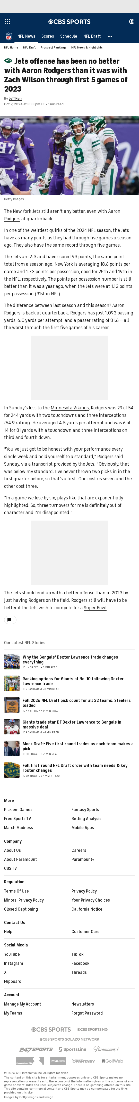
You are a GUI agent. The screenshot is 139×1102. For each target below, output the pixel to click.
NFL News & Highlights (87, 47)
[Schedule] (68, 36)
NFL (92, 230)
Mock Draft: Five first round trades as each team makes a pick (78, 746)
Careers (79, 850)
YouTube (12, 954)
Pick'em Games (18, 809)
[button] (110, 36)
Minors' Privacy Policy (24, 900)
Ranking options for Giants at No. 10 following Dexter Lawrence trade (73, 681)
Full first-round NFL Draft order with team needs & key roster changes (75, 768)
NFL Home (11, 47)
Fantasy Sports (85, 809)
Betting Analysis (86, 818)
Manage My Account (22, 1004)
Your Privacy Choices (91, 900)
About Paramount (20, 859)
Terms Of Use (16, 891)
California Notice (87, 909)
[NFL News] (26, 36)
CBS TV (10, 868)
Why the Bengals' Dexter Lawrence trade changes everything (70, 660)
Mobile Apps (83, 827)
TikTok (77, 954)
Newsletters (83, 1004)
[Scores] (47, 36)
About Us (12, 850)
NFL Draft (29, 47)
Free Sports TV (17, 818)
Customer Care (86, 931)
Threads (79, 972)
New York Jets (26, 211)
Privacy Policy (84, 891)
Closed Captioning (21, 909)
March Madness (18, 827)
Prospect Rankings (53, 47)
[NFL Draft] (92, 36)
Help (8, 931)
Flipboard (12, 981)
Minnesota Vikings (70, 408)
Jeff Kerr (15, 98)
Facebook (80, 963)
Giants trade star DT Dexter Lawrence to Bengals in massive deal (72, 725)
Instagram (13, 963)
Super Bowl (95, 608)
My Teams (13, 1013)
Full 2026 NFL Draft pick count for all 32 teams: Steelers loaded (77, 703)
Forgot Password (87, 1013)
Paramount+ (83, 859)
